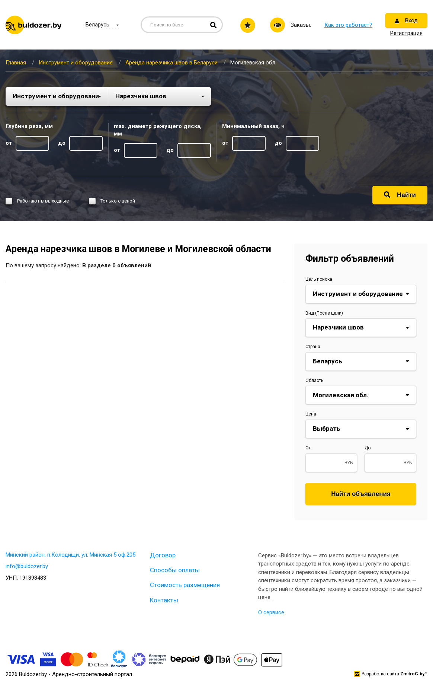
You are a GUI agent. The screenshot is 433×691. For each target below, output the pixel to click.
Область (314, 380)
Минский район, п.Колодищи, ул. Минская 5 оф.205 (70, 554)
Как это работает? (348, 25)
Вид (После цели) (324, 313)
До (368, 447)
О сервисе (271, 612)
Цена (310, 414)
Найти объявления (361, 493)
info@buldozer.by (27, 566)
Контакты (164, 600)
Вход (406, 20)
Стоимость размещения (185, 585)
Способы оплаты (175, 570)
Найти (400, 194)
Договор (163, 555)
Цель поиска (318, 279)
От (308, 447)
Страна (312, 346)
